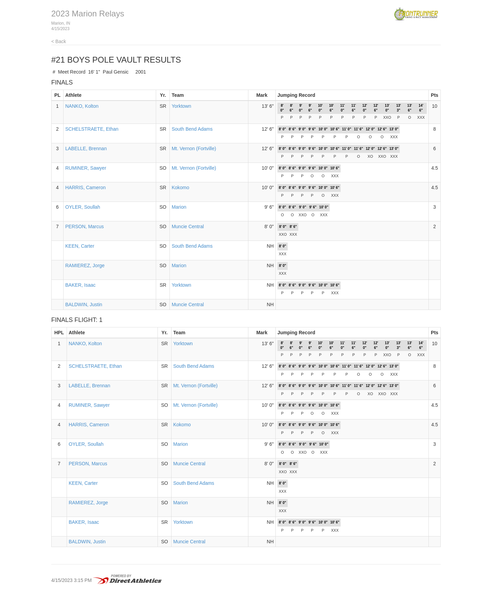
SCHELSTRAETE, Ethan (92, 129)
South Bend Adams (192, 129)
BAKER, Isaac (80, 285)
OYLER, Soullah (82, 207)
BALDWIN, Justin (83, 304)
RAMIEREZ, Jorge (85, 265)
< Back (58, 41)
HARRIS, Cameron (85, 187)
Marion (179, 207)
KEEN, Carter (79, 246)
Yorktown (181, 106)
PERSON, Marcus (84, 226)
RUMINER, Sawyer (85, 168)
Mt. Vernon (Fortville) (194, 148)
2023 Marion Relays (87, 13)
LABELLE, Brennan (86, 148)
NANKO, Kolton (81, 106)
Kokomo (180, 187)
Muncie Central (188, 226)
